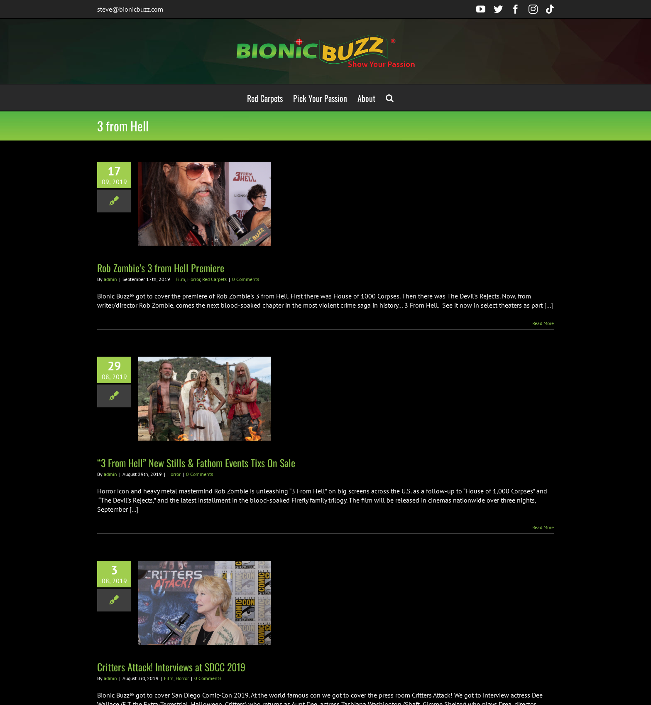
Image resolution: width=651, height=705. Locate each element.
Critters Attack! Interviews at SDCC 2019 (171, 666)
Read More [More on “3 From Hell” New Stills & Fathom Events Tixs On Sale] (543, 527)
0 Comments (245, 279)
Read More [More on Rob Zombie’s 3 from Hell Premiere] (543, 323)
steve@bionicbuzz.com (130, 9)
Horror (193, 279)
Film (180, 279)
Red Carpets (214, 279)
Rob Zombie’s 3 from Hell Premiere (160, 267)
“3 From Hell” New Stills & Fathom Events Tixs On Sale (196, 462)
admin (110, 279)
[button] (390, 97)
